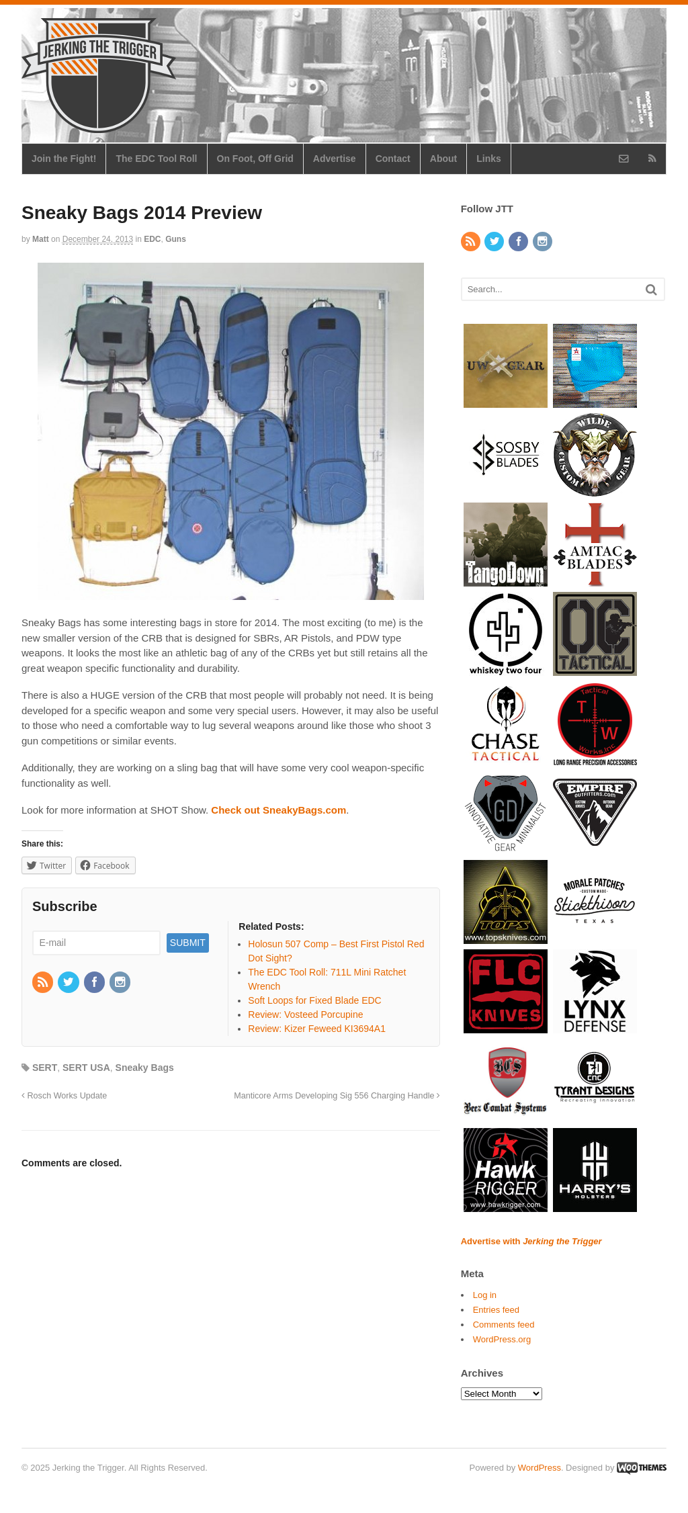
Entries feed (496, 1310)
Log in (485, 1295)
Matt (40, 239)
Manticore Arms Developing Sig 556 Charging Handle (337, 1095)
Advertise (334, 158)
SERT (44, 1067)
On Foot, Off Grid (255, 158)
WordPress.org (502, 1339)
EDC (152, 239)
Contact (393, 158)
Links (488, 158)
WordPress (539, 1468)
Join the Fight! (64, 158)
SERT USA (86, 1067)
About (443, 158)
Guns (175, 239)
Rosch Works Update (64, 1095)
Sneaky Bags (145, 1067)
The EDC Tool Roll (156, 158)
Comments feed (504, 1325)
